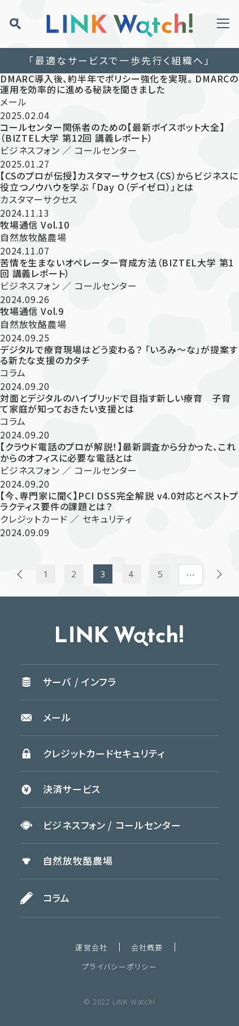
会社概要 (147, 947)
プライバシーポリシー (119, 966)
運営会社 (91, 947)
